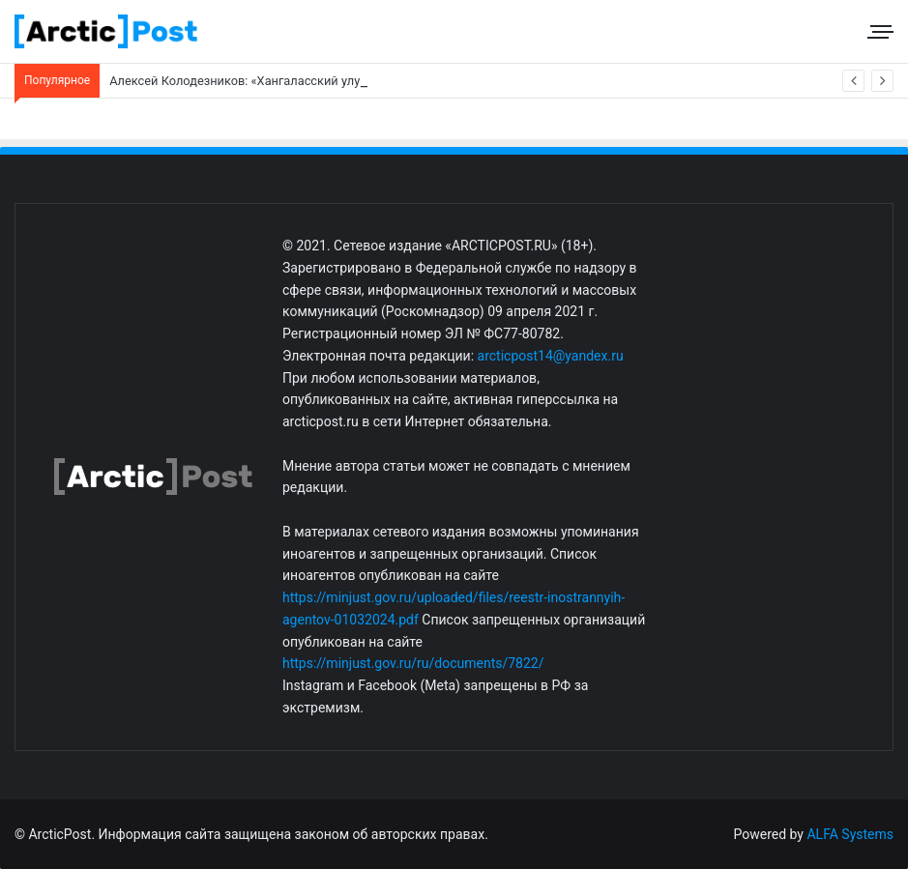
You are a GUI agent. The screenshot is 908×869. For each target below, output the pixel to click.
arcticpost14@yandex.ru (551, 355)
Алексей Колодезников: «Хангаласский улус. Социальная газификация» (318, 80)
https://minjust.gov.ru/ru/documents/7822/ (413, 663)
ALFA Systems (849, 834)
